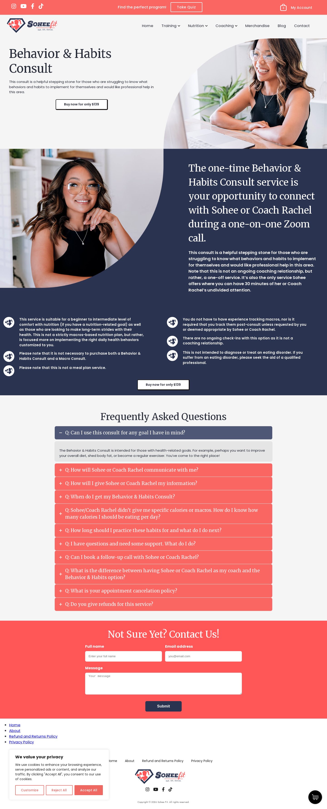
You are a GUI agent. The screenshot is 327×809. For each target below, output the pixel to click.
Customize (29, 790)
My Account (301, 7)
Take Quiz (186, 7)
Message (94, 668)
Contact (302, 25)
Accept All (88, 790)
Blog (282, 25)
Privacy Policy (21, 742)
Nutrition (196, 25)
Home (147, 25)
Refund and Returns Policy (33, 736)
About (14, 730)
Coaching (225, 25)
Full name (94, 646)
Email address (179, 646)
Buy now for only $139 (81, 104)
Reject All (59, 790)
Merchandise (257, 25)
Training (168, 25)
